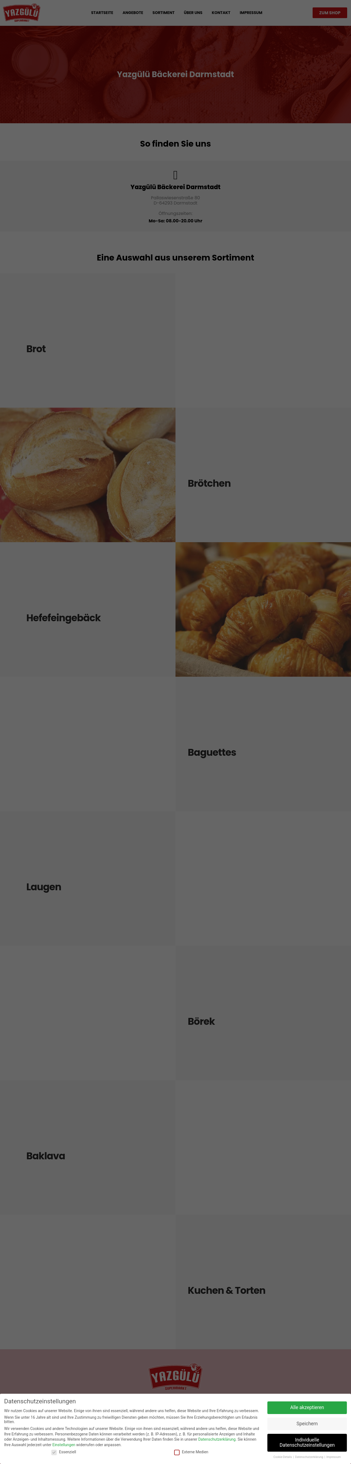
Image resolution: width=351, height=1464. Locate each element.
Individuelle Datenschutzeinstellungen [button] (307, 1442)
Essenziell (63, 1452)
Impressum (333, 1457)
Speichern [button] (307, 1423)
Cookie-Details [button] (283, 1457)
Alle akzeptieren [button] (307, 1407)
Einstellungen (63, 1445)
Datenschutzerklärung (217, 1439)
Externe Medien (191, 1452)
